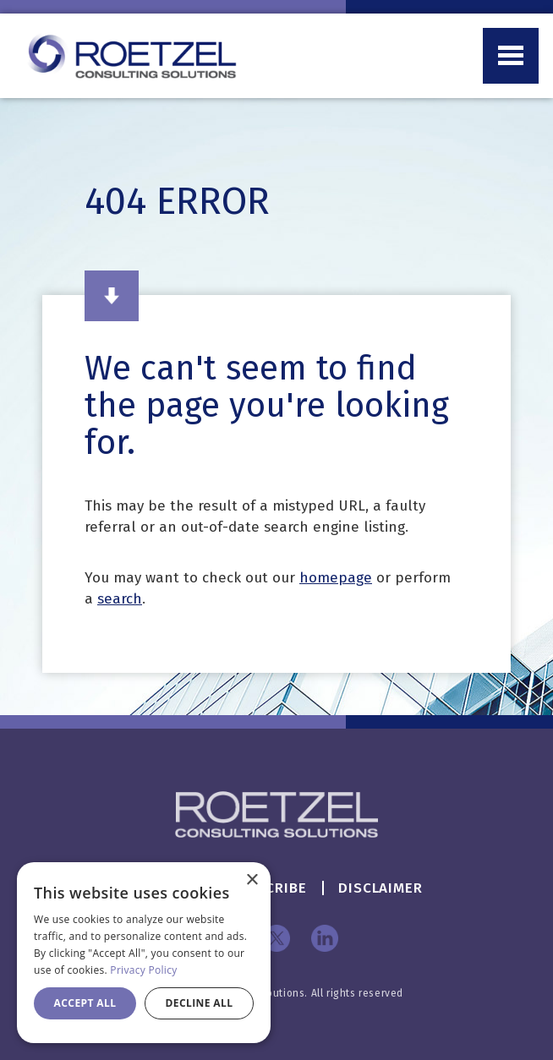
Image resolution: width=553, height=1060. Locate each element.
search (119, 599)
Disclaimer (380, 888)
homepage (335, 578)
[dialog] (144, 952)
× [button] (251, 880)
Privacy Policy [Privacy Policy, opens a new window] (143, 970)
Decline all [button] (199, 1003)
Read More (112, 295)
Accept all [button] (85, 1003)
